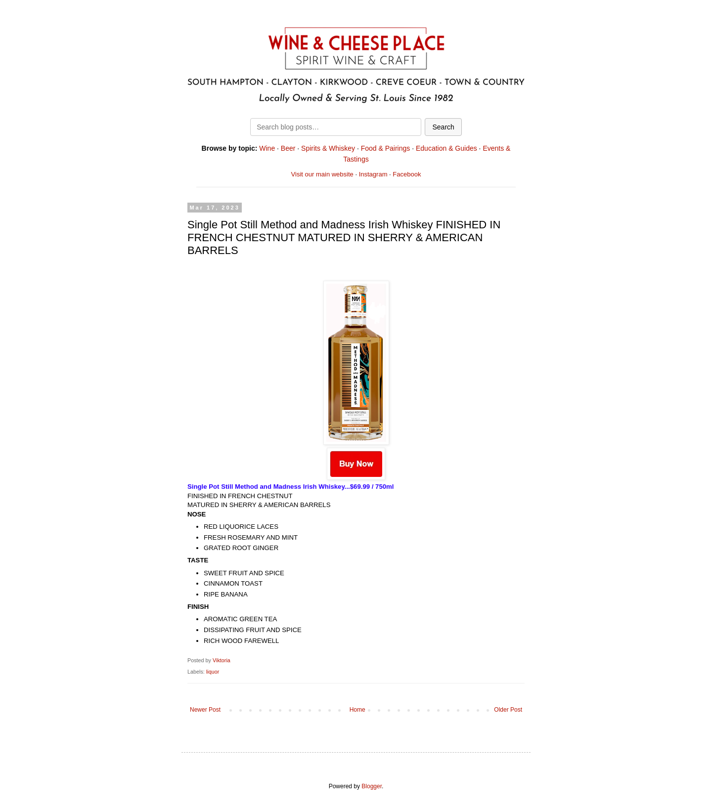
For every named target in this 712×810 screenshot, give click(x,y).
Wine (267, 148)
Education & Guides (446, 148)
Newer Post (205, 709)
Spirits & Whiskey (328, 148)
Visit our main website (322, 174)
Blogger (371, 786)
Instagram (373, 174)
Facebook (407, 174)
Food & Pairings (385, 148)
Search (443, 127)
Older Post (508, 709)
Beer (288, 148)
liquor (212, 672)
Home (357, 709)
